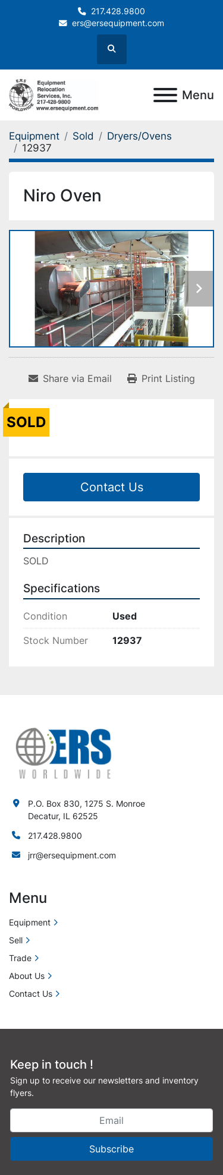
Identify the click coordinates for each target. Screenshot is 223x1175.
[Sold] (83, 136)
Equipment (30, 922)
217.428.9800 (118, 11)
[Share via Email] (70, 378)
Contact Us (111, 487)
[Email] (111, 1120)
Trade (20, 958)
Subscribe (111, 1149)
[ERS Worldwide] (64, 752)
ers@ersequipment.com (118, 23)
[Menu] (165, 95)
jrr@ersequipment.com (72, 855)
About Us (27, 976)
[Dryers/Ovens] (139, 136)
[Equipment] (34, 136)
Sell (16, 940)
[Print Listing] (161, 378)
